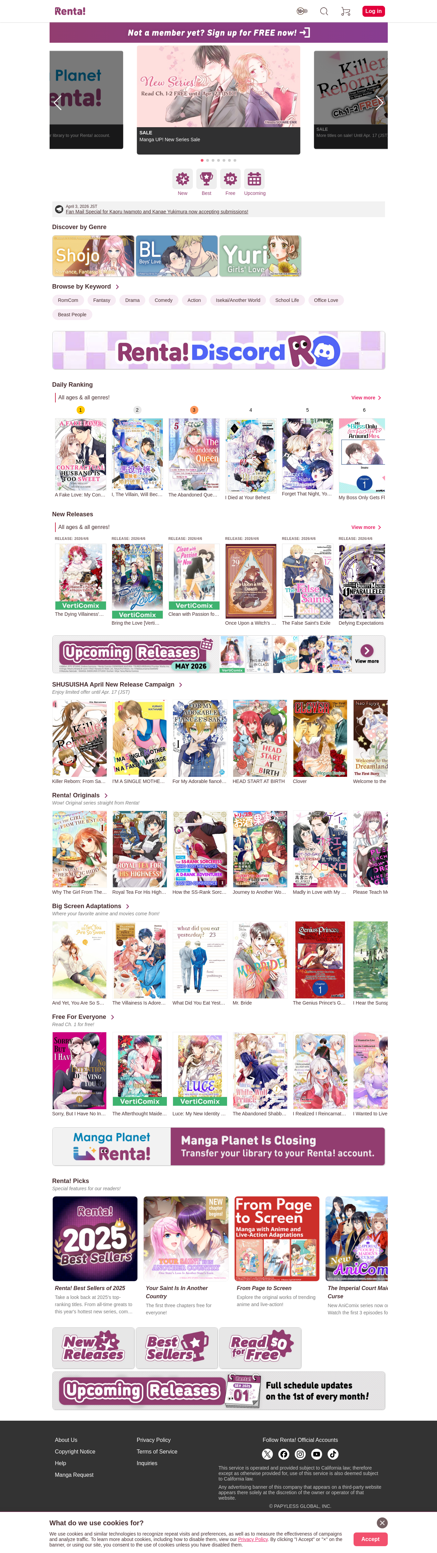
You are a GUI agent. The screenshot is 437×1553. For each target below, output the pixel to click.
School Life (287, 300)
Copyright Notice (75, 1452)
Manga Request (74, 1475)
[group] (80, 451)
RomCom (68, 300)
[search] (324, 11)
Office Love (326, 300)
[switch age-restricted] (302, 11)
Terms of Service (157, 1452)
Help (60, 1463)
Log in (374, 11)
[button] (202, 160)
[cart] (346, 11)
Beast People (72, 314)
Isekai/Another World (238, 300)
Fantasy (101, 300)
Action (194, 300)
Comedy (163, 300)
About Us (66, 1440)
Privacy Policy (154, 1440)
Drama (132, 300)
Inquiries (147, 1463)
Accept (370, 1539)
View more (363, 397)
